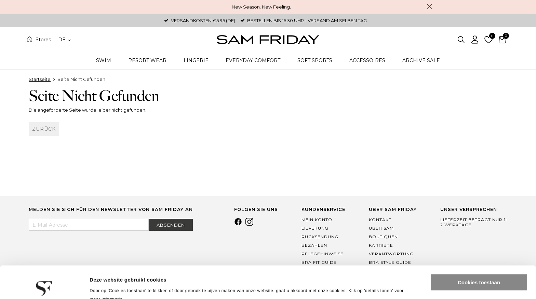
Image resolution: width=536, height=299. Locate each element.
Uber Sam (381, 228)
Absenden (171, 225)
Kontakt (380, 219)
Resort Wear (147, 60)
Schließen (429, 6)
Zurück (44, 129)
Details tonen (106, 285)
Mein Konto (317, 219)
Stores (43, 40)
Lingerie (196, 60)
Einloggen (475, 39)
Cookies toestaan (479, 250)
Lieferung (315, 228)
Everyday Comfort (253, 60)
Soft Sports (314, 60)
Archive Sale (421, 60)
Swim (103, 60)
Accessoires (367, 60)
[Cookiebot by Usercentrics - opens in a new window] (44, 286)
